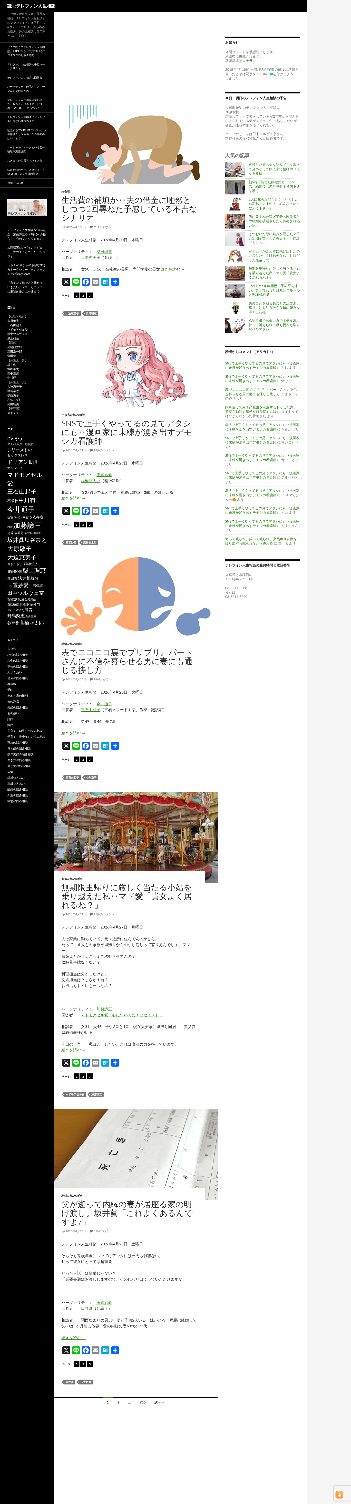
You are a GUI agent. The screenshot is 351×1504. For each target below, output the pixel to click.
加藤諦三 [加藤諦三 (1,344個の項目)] (27, 525)
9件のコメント (103, 679)
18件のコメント (104, 450)
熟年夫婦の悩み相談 (20, 754)
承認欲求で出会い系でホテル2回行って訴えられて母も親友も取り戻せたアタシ (274, 324)
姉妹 (10, 719)
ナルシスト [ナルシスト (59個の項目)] (15, 468)
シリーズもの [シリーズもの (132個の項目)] (19, 449)
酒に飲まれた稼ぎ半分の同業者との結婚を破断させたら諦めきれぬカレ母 (274, 220)
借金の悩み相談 (17, 678)
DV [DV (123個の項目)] (10, 438)
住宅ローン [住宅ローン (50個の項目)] (14, 517)
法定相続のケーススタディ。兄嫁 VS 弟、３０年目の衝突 (26, 171)
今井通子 (104, 703)
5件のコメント (103, 1231)
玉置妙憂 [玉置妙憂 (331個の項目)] (18, 585)
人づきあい (14, 672)
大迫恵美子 (90, 257)
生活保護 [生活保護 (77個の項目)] (36, 586)
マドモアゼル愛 (75, 1094)
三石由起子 (90, 709)
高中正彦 (13, 373)
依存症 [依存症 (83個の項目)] (37, 517)
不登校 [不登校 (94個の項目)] (12, 500)
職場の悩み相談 (71, 644)
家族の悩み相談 (71, 879)
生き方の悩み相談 (73, 415)
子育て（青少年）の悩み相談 (26, 736)
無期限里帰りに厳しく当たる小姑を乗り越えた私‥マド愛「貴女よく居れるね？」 (126, 896)
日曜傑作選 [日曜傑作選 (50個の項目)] (14, 571)
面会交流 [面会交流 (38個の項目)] (30, 616)
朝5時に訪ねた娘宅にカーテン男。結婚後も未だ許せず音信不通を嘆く (274, 186)
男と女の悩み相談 (19, 766)
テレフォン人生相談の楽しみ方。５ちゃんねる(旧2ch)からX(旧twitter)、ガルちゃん (25, 103)
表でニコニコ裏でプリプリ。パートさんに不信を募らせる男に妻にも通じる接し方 (127, 661)
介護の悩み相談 (17, 795)
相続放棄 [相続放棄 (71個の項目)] (14, 599)
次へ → (159, 1402)
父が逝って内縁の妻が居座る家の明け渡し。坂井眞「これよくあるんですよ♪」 (127, 1213)
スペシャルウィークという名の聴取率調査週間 (26, 149)
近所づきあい (16, 783)
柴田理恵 (104, 251)
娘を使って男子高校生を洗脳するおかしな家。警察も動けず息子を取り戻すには (261, 409)
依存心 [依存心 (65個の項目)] (27, 517)
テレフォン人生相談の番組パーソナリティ (26, 66)
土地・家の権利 (17, 695)
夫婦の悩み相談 (17, 707)
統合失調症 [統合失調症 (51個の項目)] (28, 599)
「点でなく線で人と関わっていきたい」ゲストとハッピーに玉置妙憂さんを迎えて (26, 287)
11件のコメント (104, 914)
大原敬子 (13, 321)
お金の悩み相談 (17, 660)
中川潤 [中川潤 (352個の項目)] (27, 500)
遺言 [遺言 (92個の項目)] (28, 609)
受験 (10, 690)
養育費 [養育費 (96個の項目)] (13, 623)
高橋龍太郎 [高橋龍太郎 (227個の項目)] (32, 623)
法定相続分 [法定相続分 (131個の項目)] (28, 578)
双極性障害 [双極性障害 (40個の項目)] (34, 533)
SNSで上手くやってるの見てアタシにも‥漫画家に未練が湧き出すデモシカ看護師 (126, 432)
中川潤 (11, 378)
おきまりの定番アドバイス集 (24, 160)
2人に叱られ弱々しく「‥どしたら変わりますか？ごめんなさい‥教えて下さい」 (274, 203)
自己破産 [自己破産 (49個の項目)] (13, 604)
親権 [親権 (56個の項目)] (23, 604)
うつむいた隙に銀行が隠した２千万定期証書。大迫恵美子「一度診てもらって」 (274, 238)
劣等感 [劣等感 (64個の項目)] (12, 533)
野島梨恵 (13, 391)
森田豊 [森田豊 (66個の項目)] (12, 578)
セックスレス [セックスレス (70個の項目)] (17, 455)
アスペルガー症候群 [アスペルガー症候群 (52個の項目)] (20, 444)
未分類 (65, 191)
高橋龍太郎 (90, 480)
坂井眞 (87, 1308)
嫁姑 (10, 725)
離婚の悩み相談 (17, 789)
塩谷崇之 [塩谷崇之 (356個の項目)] (35, 539)
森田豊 (11, 356)
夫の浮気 (13, 701)
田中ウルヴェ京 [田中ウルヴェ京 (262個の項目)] (25, 593)
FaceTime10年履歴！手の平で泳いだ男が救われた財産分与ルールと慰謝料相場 (274, 290)
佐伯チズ (13, 413)
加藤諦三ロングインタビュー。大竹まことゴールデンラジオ (26, 252)
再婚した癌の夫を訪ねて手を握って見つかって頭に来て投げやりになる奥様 (274, 168)
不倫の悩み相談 (17, 666)
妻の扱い (13, 713)
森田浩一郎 (14, 351)
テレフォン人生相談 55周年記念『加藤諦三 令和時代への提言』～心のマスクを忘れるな (26, 234)
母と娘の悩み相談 (19, 748)
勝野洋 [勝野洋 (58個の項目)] (22, 533)
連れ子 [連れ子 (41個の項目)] (11, 610)
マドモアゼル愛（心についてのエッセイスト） (122, 1014)
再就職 (11, 684)
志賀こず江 (14, 400)
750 (143, 1402)
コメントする (102, 227)
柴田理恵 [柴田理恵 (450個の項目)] (34, 570)
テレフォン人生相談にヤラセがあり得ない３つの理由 (26, 119)
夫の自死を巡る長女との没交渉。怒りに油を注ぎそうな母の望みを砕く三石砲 (274, 307)
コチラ (247, 61)
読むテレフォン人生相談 (31, 6)
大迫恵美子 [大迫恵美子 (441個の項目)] (22, 557)
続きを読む (173, 269)
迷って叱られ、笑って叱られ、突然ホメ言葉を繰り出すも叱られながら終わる (261, 541)
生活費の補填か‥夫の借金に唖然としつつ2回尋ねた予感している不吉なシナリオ (129, 208)
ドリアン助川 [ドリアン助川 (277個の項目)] (23, 462)
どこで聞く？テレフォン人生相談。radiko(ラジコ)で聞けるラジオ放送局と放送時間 (26, 51)
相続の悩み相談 (71, 1196)
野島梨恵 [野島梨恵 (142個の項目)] (16, 615)
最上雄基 (13, 338)
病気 (10, 772)
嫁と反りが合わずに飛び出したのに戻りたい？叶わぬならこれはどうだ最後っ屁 (274, 255)
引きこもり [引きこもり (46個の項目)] (14, 563)
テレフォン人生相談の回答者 (24, 77)
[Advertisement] (136, 63)
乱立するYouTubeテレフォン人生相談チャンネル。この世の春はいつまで (27, 134)
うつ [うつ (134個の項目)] (18, 438)
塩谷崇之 (13, 369)
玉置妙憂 (104, 474)
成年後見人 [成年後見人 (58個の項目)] (30, 564)
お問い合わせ (15, 182)
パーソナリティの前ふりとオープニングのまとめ (26, 88)
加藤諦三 (104, 1009)
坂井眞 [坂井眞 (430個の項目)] (15, 539)
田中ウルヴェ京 (17, 334)
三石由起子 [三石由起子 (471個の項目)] (22, 491)
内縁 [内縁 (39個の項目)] (10, 526)
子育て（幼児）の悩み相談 (24, 731)
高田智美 (13, 404)
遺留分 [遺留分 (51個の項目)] (20, 610)
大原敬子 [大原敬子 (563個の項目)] (19, 548)
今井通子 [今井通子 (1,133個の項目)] (21, 509)
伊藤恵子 (13, 395)
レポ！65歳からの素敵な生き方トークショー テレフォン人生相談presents (26, 269)
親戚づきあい (16, 777)
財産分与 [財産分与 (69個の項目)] (33, 604)
